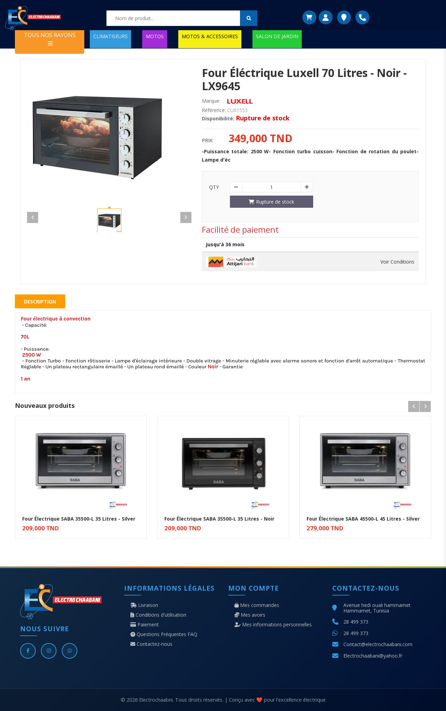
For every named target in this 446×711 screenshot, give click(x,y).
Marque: (211, 101)
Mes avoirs (249, 615)
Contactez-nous (151, 644)
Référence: (214, 110)
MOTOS (155, 36)
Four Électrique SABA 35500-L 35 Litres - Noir (219, 518)
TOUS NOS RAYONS (50, 38)
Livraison (144, 605)
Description (40, 301)
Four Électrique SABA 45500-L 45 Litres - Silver (363, 518)
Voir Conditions (397, 262)
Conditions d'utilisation (158, 615)
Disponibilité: (218, 118)
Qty (214, 187)
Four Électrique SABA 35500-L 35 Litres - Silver (78, 518)
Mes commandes (256, 605)
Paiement (144, 624)
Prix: (207, 140)
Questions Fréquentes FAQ (163, 634)
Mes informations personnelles (273, 624)
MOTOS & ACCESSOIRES (210, 36)
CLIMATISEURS (110, 36)
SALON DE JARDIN (277, 36)
